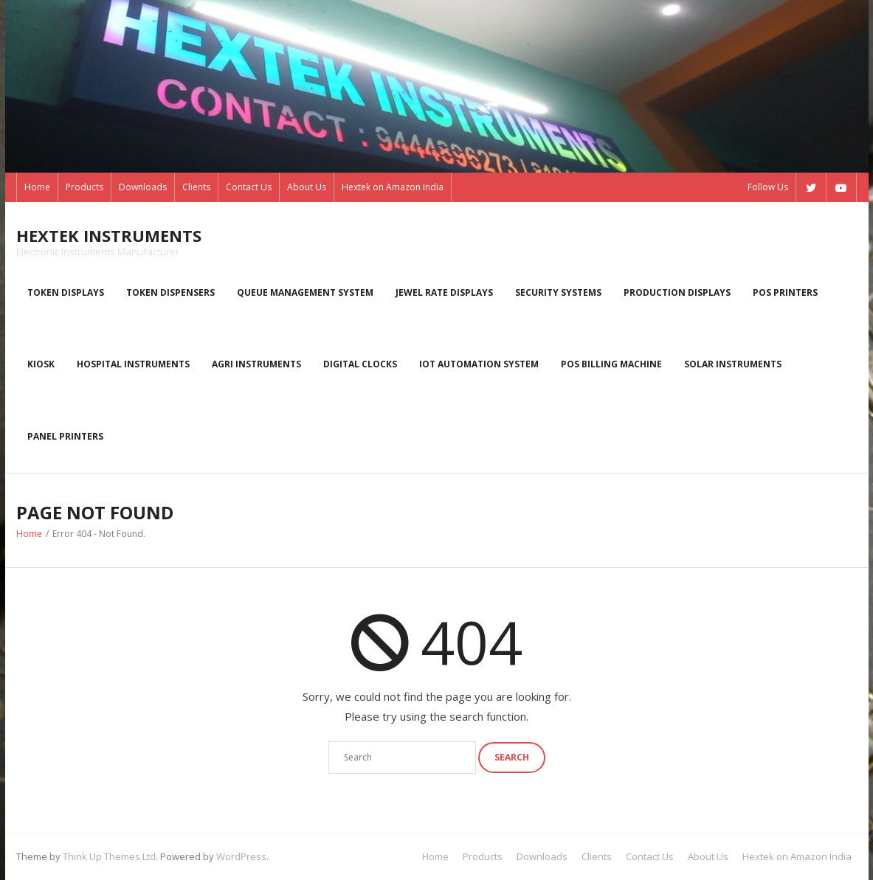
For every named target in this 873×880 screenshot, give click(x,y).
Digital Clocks (360, 364)
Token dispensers (170, 292)
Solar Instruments (732, 364)
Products (84, 187)
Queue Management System (305, 292)
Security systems (558, 292)
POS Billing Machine (611, 364)
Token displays (65, 292)
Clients (196, 187)
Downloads (143, 187)
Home (37, 187)
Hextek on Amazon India (393, 187)
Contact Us (249, 187)
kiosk (41, 364)
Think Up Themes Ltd (109, 856)
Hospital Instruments (133, 364)
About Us (306, 187)
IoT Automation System (479, 364)
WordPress (241, 856)
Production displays (677, 292)
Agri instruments (256, 364)
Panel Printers (65, 436)
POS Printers (785, 292)
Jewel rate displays (444, 292)
